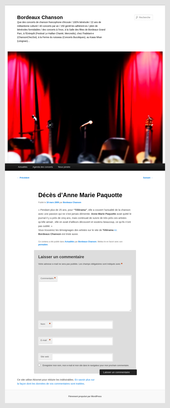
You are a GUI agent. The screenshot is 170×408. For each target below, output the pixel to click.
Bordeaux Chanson (40, 17)
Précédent (23, 178)
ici (115, 230)
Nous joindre (64, 167)
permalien (43, 244)
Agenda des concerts (43, 167)
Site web (45, 356)
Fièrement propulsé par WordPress (85, 396)
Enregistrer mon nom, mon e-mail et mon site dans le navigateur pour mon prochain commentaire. (86, 365)
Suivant (148, 178)
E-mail (45, 340)
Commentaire (48, 278)
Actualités (22, 167)
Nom (45, 324)
